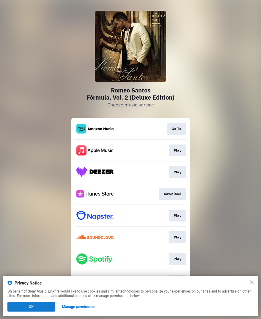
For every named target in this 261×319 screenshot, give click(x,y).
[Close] (252, 282)
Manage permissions (79, 307)
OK (31, 307)
